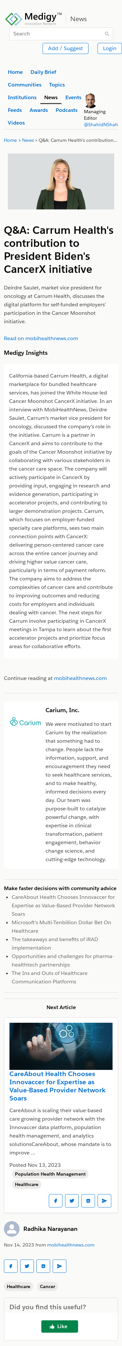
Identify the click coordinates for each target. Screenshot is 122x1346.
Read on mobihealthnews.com (41, 338)
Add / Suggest (65, 48)
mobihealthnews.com (70, 1245)
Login (109, 48)
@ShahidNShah (101, 124)
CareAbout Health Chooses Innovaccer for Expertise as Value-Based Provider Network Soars (63, 905)
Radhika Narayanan (50, 1229)
